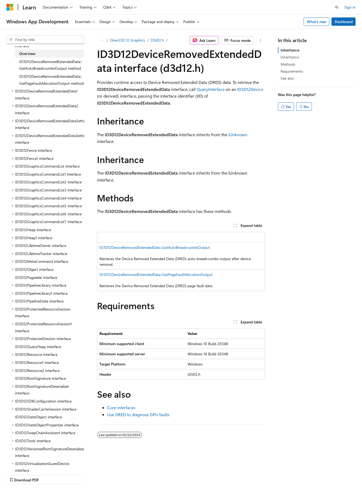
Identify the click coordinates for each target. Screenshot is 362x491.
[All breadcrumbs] (101, 40)
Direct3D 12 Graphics (127, 40)
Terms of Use (143, 474)
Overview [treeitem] (27, 53)
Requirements (292, 71)
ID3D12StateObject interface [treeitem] (38, 416)
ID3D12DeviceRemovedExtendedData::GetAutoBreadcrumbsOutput (154, 247)
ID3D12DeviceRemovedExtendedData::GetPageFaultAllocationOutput (155, 274)
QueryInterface (211, 89)
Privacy (117, 474)
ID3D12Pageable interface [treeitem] (36, 277)
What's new (316, 21)
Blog (73, 474)
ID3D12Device (250, 89)
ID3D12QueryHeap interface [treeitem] (38, 346)
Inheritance (290, 50)
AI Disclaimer (17, 474)
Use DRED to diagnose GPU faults (138, 414)
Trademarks (170, 474)
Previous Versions (48, 474)
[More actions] (260, 40)
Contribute (96, 474)
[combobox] (45, 39)
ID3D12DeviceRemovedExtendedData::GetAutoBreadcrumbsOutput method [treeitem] (50, 65)
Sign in (350, 7)
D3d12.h (157, 40)
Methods (288, 64)
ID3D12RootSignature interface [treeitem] (40, 378)
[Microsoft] (9, 7)
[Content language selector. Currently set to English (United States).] (30, 461)
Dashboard (344, 21)
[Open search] (336, 7)
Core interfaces (121, 407)
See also (287, 78)
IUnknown (237, 134)
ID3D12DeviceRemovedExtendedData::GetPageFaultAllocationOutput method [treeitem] (51, 80)
